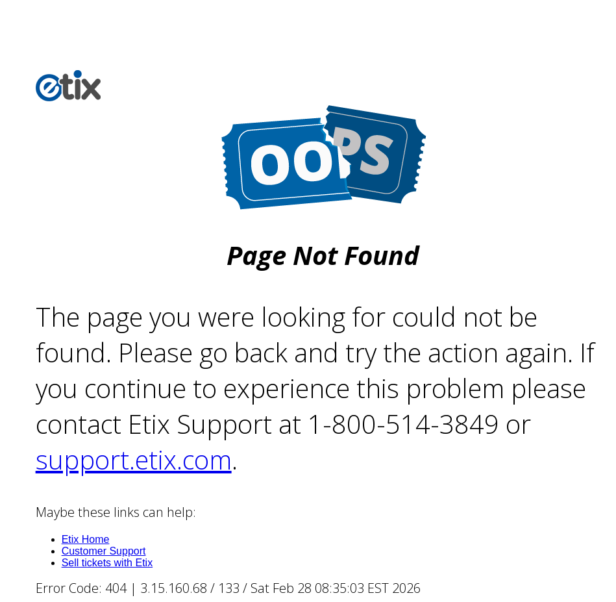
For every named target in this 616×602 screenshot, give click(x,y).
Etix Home (86, 539)
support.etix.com (134, 459)
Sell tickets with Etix (107, 562)
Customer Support (104, 551)
